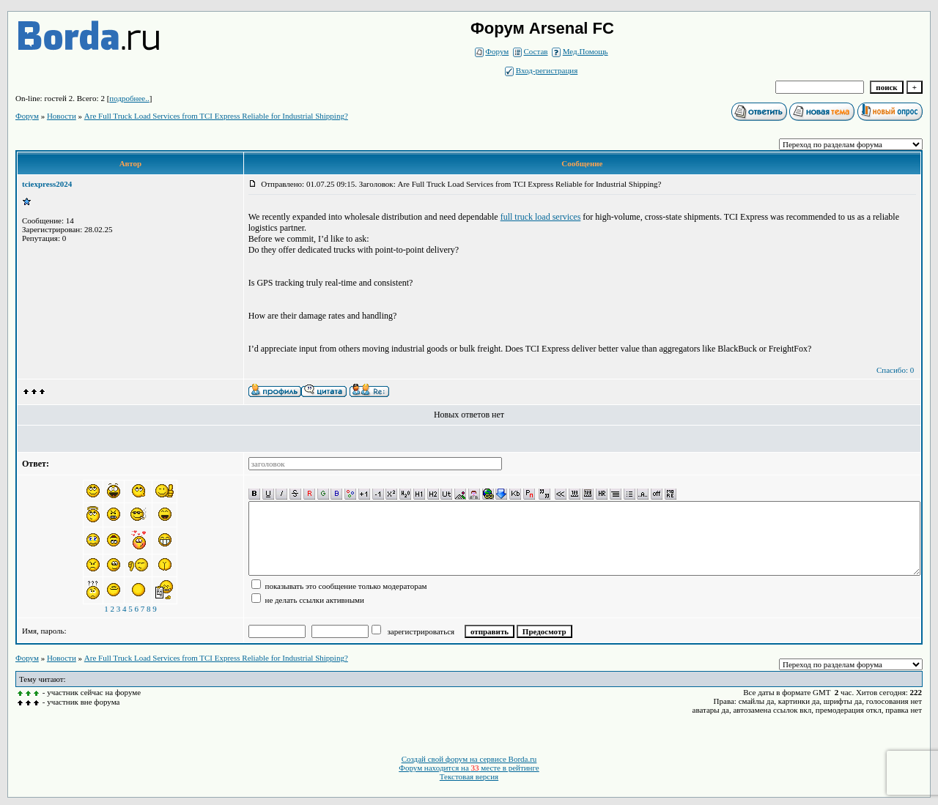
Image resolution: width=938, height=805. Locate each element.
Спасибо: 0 (895, 370)
